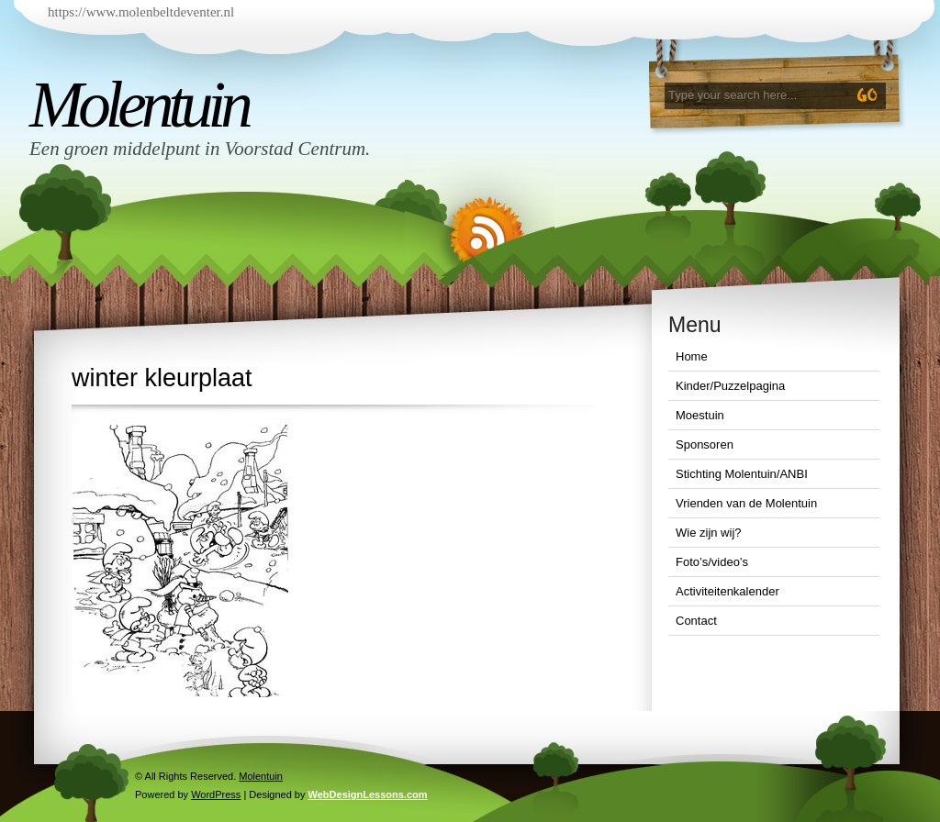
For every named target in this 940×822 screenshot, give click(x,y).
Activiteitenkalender (727, 591)
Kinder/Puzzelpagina (730, 386)
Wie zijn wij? (709, 532)
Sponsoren (704, 444)
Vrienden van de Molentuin (746, 503)
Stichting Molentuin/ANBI (742, 474)
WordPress (216, 794)
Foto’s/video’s (712, 562)
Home (692, 356)
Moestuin (700, 415)
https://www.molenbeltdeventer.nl (141, 12)
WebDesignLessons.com (368, 794)
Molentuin (138, 104)
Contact (696, 621)
